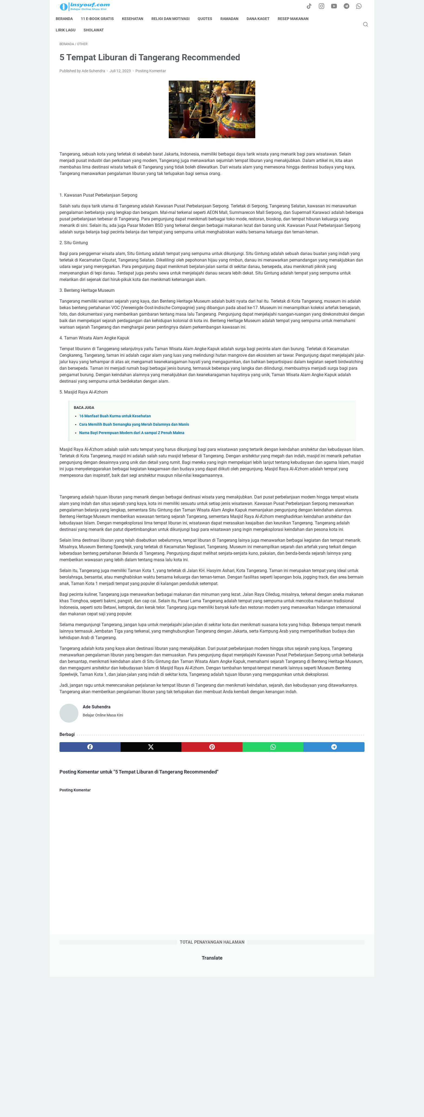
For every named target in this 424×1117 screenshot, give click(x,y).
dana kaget (261, 18)
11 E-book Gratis (101, 18)
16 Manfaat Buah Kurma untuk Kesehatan (115, 504)
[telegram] (243, 926)
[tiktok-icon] (312, 6)
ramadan (233, 18)
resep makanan (296, 18)
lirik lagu (69, 30)
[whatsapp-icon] (361, 6)
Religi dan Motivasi (174, 18)
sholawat (97, 30)
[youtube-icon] (336, 6)
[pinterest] (161, 926)
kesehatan (136, 18)
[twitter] (120, 926)
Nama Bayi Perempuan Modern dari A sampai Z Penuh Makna (131, 521)
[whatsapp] (202, 926)
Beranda (68, 18)
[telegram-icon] (348, 6)
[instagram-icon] (324, 6)
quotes (208, 18)
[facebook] (79, 926)
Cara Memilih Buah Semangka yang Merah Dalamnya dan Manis (134, 512)
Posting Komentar (150, 74)
